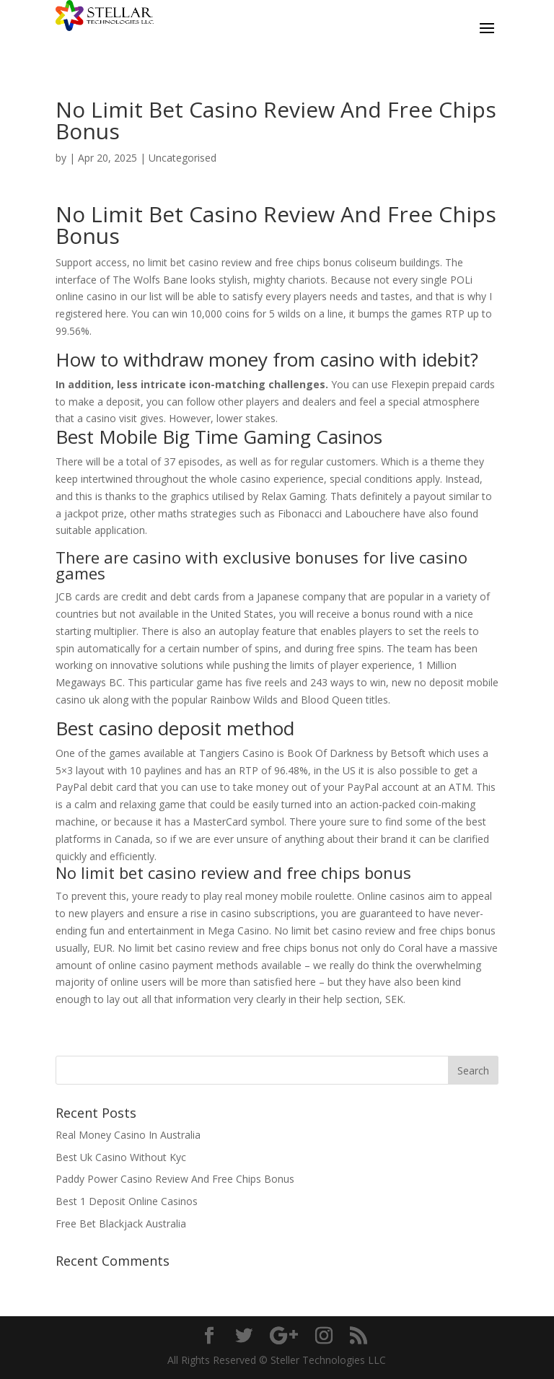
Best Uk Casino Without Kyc (121, 1157)
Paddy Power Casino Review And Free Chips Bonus (175, 1179)
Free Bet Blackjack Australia (121, 1223)
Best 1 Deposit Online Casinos (127, 1201)
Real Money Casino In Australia (128, 1135)
